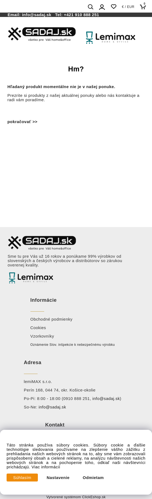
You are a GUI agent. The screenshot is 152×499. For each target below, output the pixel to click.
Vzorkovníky (42, 336)
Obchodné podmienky (51, 319)
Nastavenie (58, 477)
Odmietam (93, 477)
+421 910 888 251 (81, 15)
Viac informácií (46, 467)
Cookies (38, 328)
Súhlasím (22, 477)
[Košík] (144, 6)
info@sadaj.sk (38, 15)
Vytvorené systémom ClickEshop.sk (76, 497)
